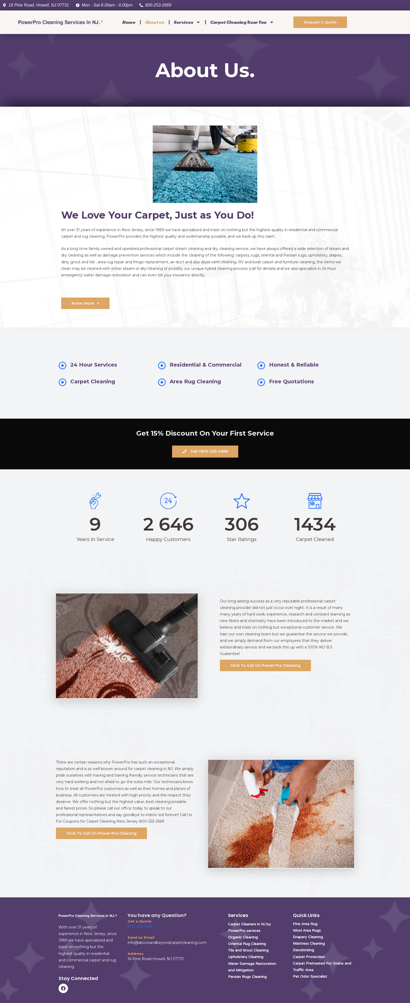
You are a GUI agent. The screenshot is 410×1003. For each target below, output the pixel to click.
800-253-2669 (140, 926)
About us (154, 22)
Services (187, 22)
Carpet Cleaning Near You (242, 22)
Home (128, 22)
